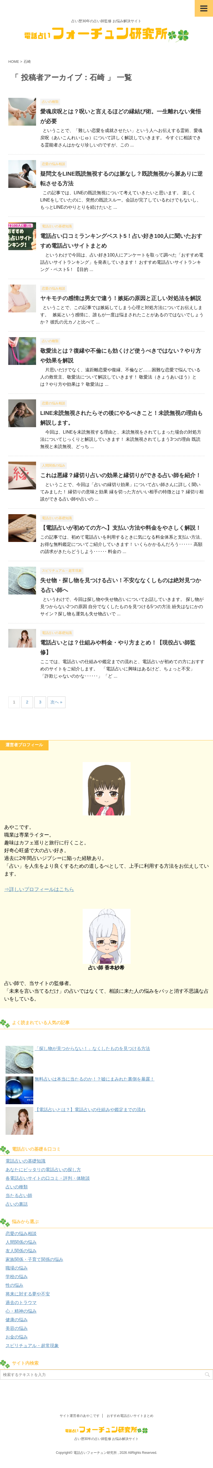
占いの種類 (17, 1187)
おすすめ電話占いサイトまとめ (130, 1416)
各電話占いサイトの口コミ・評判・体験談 (48, 1178)
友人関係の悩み (21, 1250)
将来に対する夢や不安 (28, 1294)
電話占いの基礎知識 (25, 1161)
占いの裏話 (17, 1204)
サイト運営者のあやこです (80, 1416)
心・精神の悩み (21, 1311)
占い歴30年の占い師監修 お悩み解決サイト (106, 1439)
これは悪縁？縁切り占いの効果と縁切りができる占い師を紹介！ (120, 475)
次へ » (56, 702)
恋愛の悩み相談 (21, 1233)
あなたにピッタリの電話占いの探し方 (43, 1169)
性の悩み (14, 1285)
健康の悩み (17, 1319)
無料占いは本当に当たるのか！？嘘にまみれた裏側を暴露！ (94, 1079)
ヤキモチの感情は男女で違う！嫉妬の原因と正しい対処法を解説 (120, 298)
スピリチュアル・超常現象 (32, 1345)
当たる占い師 (19, 1195)
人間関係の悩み (21, 1242)
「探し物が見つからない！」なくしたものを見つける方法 (92, 1048)
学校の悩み (17, 1276)
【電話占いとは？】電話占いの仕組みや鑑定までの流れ (90, 1109)
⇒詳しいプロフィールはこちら (39, 889)
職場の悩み (17, 1268)
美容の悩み (17, 1328)
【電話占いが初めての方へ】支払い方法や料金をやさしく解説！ (120, 528)
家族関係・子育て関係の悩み (34, 1259)
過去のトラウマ (21, 1302)
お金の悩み (17, 1337)
